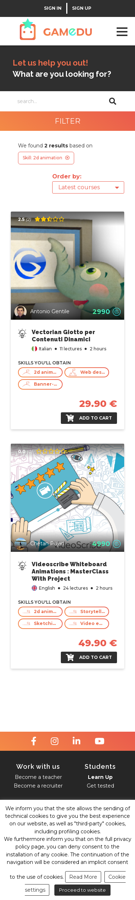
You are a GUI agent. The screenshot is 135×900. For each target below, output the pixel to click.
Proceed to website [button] (82, 890)
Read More (83, 877)
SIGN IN (53, 8)
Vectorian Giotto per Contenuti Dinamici (63, 336)
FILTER (67, 121)
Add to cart (89, 418)
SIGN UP (81, 8)
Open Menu (122, 32)
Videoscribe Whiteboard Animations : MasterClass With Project (70, 571)
